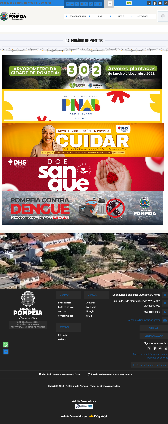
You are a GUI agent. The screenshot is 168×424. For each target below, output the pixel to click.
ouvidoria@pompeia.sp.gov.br (144, 320)
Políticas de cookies (157, 357)
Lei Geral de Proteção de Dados (149, 365)
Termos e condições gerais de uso (150, 354)
